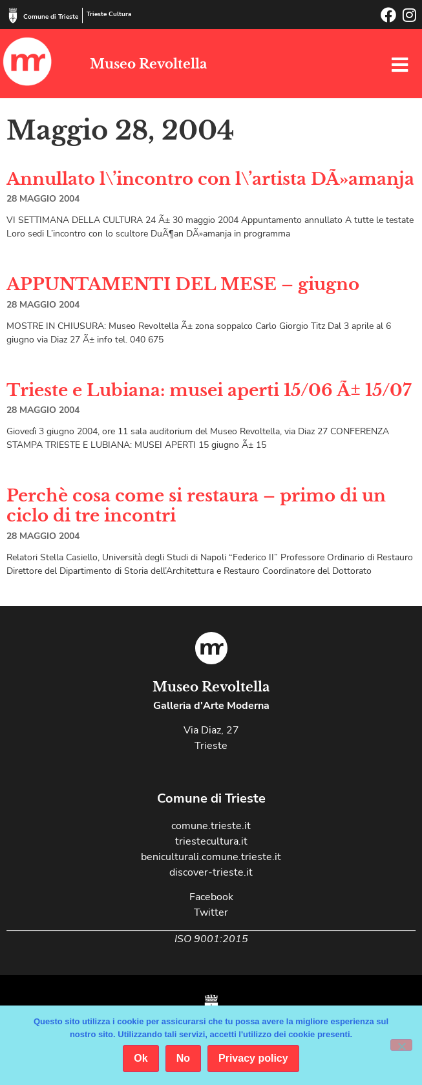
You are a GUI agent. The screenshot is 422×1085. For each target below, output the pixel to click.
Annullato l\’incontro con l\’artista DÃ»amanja (210, 179)
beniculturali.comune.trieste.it (211, 857)
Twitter (211, 912)
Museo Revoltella (148, 64)
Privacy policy (253, 1058)
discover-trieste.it (211, 872)
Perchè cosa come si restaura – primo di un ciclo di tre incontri (196, 505)
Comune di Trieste (50, 16)
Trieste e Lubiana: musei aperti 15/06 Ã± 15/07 (208, 390)
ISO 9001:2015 (211, 939)
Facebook (211, 897)
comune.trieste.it (211, 826)
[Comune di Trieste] (13, 15)
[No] (401, 1045)
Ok (140, 1058)
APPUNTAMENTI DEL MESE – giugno (182, 284)
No (183, 1058)
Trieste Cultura (109, 14)
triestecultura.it (211, 841)
